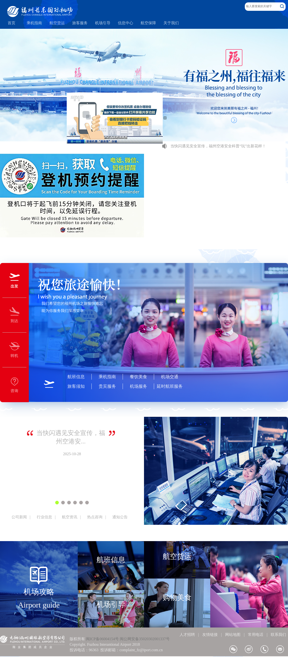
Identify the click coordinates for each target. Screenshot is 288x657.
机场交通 (169, 376)
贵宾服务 (107, 386)
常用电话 (255, 635)
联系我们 (278, 635)
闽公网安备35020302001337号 (145, 639)
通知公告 (120, 517)
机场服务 (138, 386)
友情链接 (210, 635)
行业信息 (44, 517)
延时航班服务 (170, 386)
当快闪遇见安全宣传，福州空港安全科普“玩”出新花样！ (218, 146)
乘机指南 (107, 376)
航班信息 (76, 376)
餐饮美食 (138, 376)
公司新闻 (19, 517)
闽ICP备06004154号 (102, 639)
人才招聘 (187, 635)
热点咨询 (94, 517)
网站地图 (232, 635)
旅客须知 (76, 386)
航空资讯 (69, 517)
